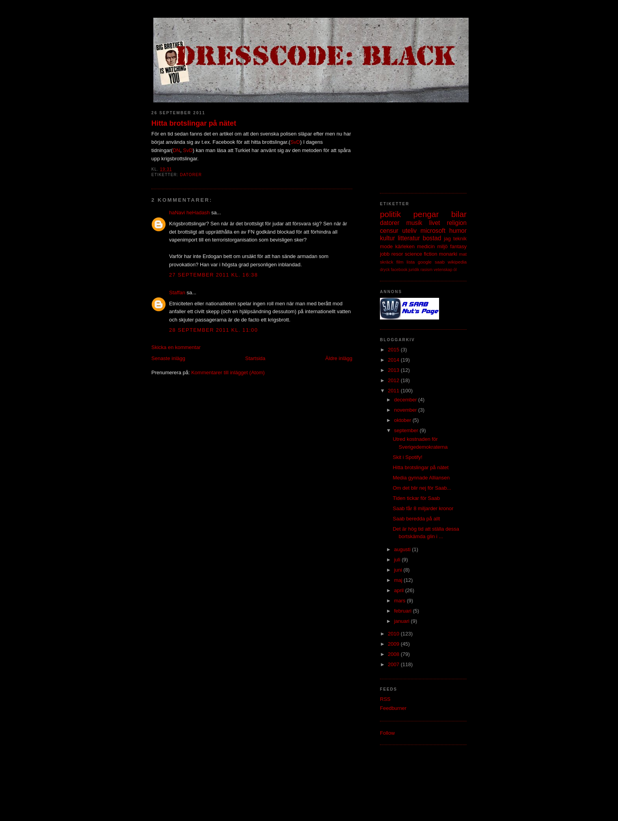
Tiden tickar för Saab (416, 498)
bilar (459, 214)
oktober (403, 420)
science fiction (421, 254)
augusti (403, 549)
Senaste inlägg (168, 358)
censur (389, 230)
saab (440, 261)
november (406, 410)
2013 (394, 370)
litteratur (409, 238)
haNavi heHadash (189, 212)
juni (399, 570)
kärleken (405, 246)
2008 (394, 654)
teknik (460, 238)
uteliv (409, 230)
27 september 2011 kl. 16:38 (213, 275)
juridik (414, 269)
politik (390, 214)
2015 (394, 350)
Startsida (255, 358)
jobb (385, 254)
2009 (394, 644)
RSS (385, 699)
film (400, 261)
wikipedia (457, 261)
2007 (394, 664)
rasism (427, 269)
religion (457, 222)
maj (399, 580)
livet (434, 222)
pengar (426, 214)
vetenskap (443, 269)
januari (402, 621)
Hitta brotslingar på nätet (193, 123)
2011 (394, 391)
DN (176, 150)
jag (447, 238)
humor (458, 230)
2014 (394, 360)
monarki (448, 254)
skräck (386, 261)
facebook (399, 269)
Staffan (177, 292)
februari (403, 611)
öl (455, 269)
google (425, 261)
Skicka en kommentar (176, 347)
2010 (394, 634)
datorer (191, 175)
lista (410, 261)
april (399, 590)
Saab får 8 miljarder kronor (423, 508)
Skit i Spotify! (407, 457)
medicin (426, 246)
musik (414, 222)
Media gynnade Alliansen (421, 478)
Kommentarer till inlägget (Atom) (227, 372)
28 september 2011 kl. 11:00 (213, 330)
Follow (387, 733)
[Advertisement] (419, 143)
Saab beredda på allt (416, 519)
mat (463, 253)
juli (398, 560)
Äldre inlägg (338, 358)
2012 (394, 380)
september (407, 430)
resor (397, 254)
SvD (295, 142)
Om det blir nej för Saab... (422, 488)
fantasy (458, 246)
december (406, 400)
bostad (432, 238)
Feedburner (393, 708)
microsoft (433, 230)
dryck (385, 269)
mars (400, 601)
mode (386, 246)
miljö (442, 246)
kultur (387, 238)
